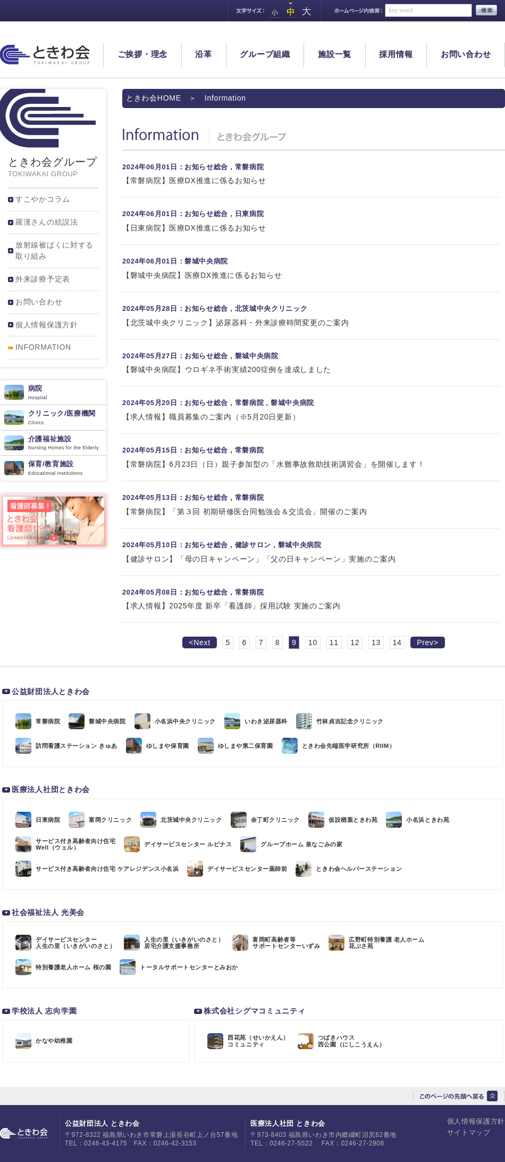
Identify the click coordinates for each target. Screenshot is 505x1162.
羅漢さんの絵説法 (46, 222)
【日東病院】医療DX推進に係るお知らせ (194, 228)
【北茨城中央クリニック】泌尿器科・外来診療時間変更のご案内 (235, 322)
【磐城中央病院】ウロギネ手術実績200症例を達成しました (226, 369)
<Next (200, 642)
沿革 (203, 54)
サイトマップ (469, 1132)
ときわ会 (45, 55)
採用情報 (396, 54)
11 (334, 642)
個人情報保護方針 (46, 324)
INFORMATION (43, 347)
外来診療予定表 (42, 279)
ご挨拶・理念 (142, 54)
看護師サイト (54, 520)
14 (397, 642)
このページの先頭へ (459, 1096)
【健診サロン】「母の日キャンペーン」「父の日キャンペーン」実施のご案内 (259, 559)
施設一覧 (334, 54)
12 (354, 642)
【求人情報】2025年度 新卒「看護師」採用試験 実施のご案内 (231, 605)
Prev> (428, 642)
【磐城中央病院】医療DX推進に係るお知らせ (202, 275)
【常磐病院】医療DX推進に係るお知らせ (194, 180)
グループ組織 (265, 54)
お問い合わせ (466, 54)
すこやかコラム (42, 199)
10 (312, 642)
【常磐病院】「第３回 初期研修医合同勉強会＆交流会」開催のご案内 (244, 511)
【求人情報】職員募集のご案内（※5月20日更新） (211, 417)
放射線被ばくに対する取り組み (54, 251)
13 (376, 642)
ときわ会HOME (153, 98)
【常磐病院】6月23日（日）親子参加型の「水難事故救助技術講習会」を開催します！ (273, 464)
